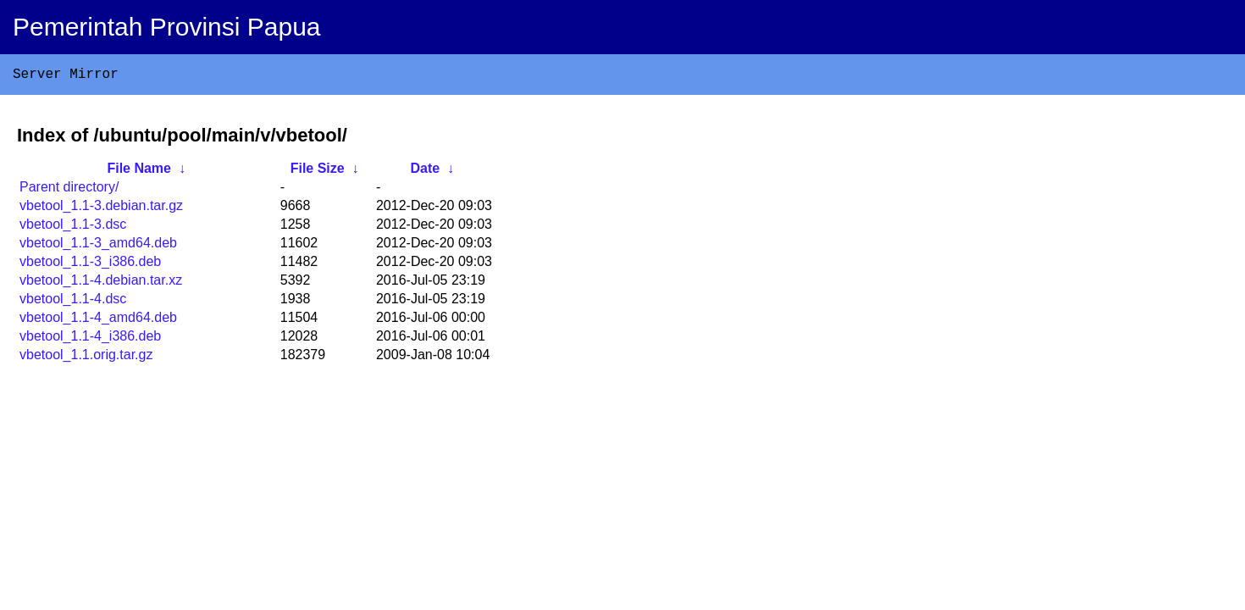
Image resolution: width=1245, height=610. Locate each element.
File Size (317, 171)
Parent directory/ (69, 190)
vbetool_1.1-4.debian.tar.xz (100, 283)
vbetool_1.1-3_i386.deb (90, 265)
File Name (139, 171)
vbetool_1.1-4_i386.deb (90, 339)
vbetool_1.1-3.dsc (72, 227)
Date (425, 171)
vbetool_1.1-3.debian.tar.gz (101, 209)
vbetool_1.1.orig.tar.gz (85, 358)
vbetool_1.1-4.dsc (72, 302)
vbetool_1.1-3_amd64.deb (98, 246)
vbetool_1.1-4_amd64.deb (98, 320)
